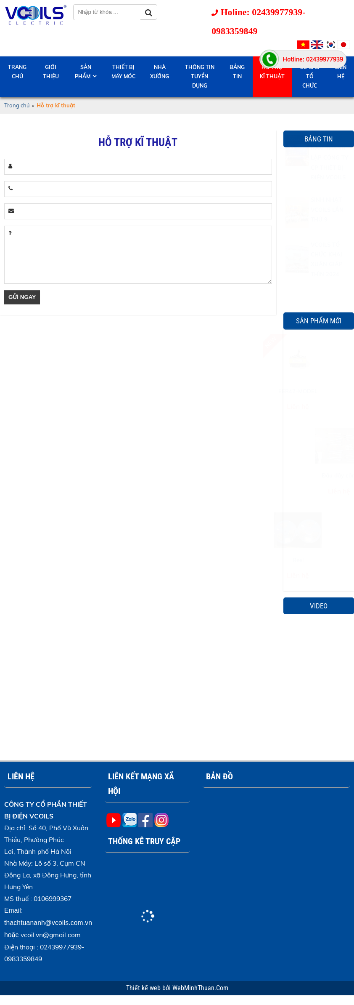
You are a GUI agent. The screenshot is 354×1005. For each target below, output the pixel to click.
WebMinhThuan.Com (200, 988)
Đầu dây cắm (318, 475)
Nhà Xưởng (159, 72)
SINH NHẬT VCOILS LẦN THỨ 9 (327, 230)
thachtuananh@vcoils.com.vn (48, 922)
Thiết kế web (144, 988)
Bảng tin (237, 72)
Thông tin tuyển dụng (199, 76)
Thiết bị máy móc (123, 72)
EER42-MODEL (318, 391)
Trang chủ (17, 72)
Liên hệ (340, 72)
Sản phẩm (83, 72)
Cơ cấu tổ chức (310, 76)
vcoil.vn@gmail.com (51, 934)
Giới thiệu (51, 72)
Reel (318, 560)
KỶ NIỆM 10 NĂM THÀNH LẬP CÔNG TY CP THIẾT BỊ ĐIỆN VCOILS (329, 178)
